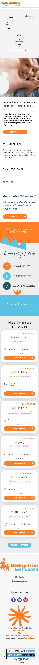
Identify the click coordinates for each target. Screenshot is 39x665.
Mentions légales (19, 631)
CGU (19, 633)
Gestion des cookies (19, 581)
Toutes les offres (19, 545)
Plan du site (19, 577)
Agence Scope (29, 638)
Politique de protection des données (19, 636)
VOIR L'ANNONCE (23, 358)
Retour (10, 17)
